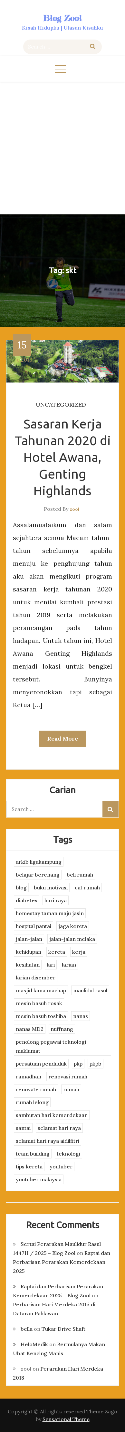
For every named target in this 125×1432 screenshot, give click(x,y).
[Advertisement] (62, 147)
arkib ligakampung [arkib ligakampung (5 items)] (39, 862)
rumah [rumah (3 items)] (71, 1089)
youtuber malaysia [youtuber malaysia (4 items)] (39, 1179)
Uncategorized (61, 404)
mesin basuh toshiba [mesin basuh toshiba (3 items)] (41, 1016)
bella (27, 1329)
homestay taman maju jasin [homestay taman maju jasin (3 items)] (50, 913)
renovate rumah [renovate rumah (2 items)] (36, 1089)
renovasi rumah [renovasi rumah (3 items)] (67, 1076)
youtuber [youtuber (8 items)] (61, 1166)
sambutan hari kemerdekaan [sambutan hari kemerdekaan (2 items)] (52, 1115)
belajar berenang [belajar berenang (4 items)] (38, 874)
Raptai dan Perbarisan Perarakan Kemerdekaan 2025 (61, 1262)
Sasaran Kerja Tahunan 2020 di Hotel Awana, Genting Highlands (62, 457)
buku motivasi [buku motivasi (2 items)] (51, 887)
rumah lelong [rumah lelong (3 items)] (32, 1102)
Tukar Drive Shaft (63, 1329)
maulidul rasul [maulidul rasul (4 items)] (90, 990)
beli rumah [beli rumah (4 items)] (80, 874)
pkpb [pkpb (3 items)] (95, 1063)
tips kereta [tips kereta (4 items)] (29, 1166)
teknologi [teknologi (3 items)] (68, 1153)
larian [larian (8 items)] (69, 964)
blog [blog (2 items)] (21, 887)
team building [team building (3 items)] (33, 1153)
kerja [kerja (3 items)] (78, 952)
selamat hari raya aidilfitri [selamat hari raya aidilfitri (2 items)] (47, 1141)
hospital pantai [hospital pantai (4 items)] (33, 926)
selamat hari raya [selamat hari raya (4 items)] (59, 1128)
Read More (62, 738)
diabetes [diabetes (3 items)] (26, 900)
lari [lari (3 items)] (51, 964)
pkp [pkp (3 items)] (78, 1063)
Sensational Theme (66, 1419)
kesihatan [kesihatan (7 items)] (28, 964)
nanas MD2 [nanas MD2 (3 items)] (29, 1029)
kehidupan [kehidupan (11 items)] (28, 952)
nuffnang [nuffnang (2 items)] (62, 1029)
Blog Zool (62, 18)
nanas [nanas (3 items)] (80, 1016)
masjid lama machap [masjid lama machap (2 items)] (41, 990)
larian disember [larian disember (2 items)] (35, 977)
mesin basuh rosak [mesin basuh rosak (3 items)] (39, 1003)
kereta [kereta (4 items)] (56, 952)
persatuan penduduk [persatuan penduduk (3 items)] (41, 1063)
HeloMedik (34, 1344)
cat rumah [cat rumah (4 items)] (87, 887)
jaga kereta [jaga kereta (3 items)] (72, 926)
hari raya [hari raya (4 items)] (55, 900)
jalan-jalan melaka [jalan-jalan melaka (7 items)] (72, 939)
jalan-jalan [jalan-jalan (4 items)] (29, 939)
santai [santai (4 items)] (23, 1128)
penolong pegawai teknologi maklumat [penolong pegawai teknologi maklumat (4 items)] (51, 1046)
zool (75, 509)
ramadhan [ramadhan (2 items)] (28, 1076)
